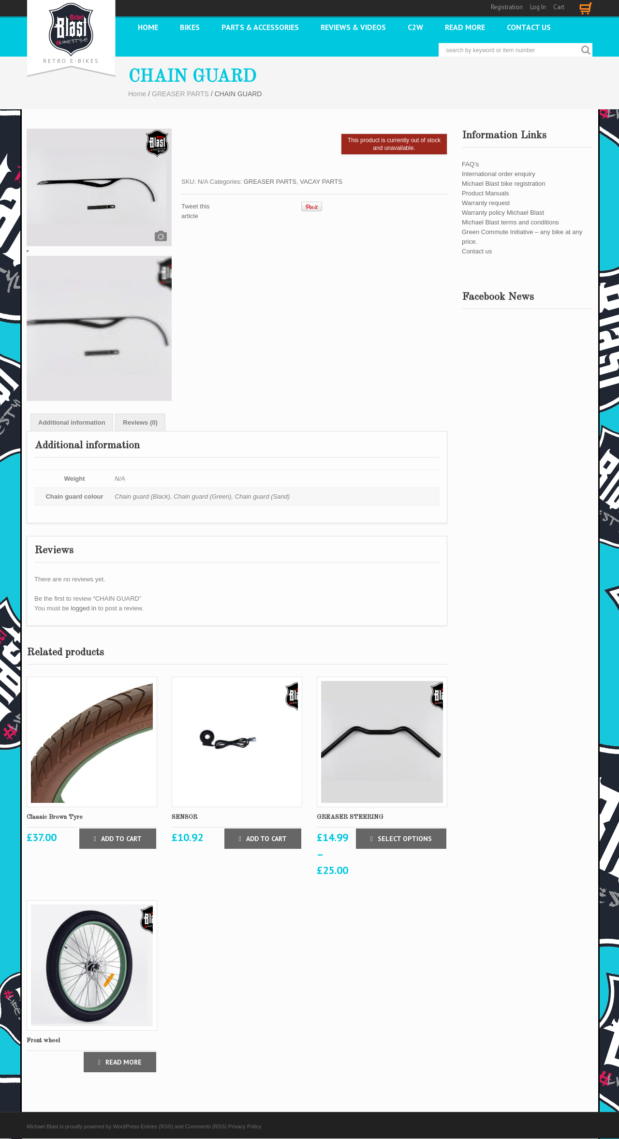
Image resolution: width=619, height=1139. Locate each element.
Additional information (71, 422)
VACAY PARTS (321, 181)
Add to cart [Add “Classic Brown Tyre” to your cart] (121, 839)
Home (148, 27)
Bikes (190, 27)
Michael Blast (42, 1127)
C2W (415, 27)
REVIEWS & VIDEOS (353, 27)
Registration (507, 7)
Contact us (529, 27)
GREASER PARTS (180, 94)
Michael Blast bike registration (503, 183)
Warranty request (486, 203)
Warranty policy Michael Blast (503, 212)
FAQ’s (470, 164)
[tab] (71, 422)
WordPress (126, 1127)
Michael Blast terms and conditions (510, 222)
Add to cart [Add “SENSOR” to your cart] (266, 839)
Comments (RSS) (206, 1127)
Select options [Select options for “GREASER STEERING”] (405, 839)
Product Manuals (485, 193)
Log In (538, 7)
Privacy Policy (244, 1127)
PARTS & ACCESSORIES (260, 27)
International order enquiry (498, 174)
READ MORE (465, 27)
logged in (83, 608)
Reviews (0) (140, 422)
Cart (558, 7)
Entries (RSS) (157, 1127)
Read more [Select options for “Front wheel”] (123, 1062)
